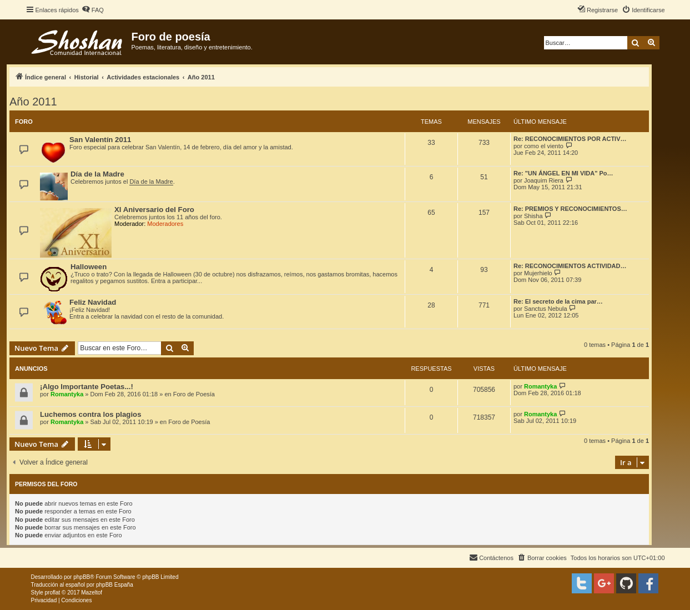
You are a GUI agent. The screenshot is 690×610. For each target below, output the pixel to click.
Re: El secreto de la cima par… (558, 301)
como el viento (543, 146)
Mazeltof (91, 592)
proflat (53, 592)
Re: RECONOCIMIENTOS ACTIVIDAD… (570, 266)
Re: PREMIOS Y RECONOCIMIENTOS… (570, 208)
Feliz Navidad (92, 302)
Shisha (533, 216)
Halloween (88, 267)
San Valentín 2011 (100, 139)
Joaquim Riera (543, 180)
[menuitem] (93, 10)
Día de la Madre (97, 174)
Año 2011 (33, 101)
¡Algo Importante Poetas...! (86, 386)
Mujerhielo (538, 273)
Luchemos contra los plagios (90, 414)
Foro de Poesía (194, 394)
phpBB (81, 577)
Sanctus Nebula (545, 308)
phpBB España (114, 585)
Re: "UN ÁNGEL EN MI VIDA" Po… (563, 173)
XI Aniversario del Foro (154, 209)
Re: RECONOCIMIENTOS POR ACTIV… (570, 138)
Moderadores (165, 223)
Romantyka (67, 394)
